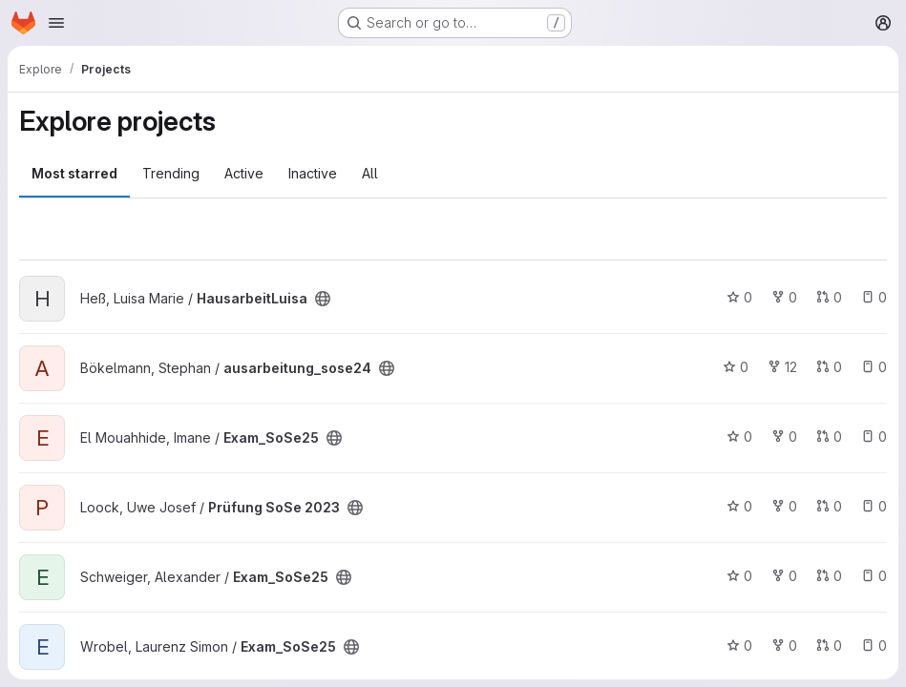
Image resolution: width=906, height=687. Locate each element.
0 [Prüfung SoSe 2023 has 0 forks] (784, 506)
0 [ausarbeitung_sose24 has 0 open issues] (874, 367)
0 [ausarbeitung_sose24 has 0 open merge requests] (829, 367)
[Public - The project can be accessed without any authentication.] (322, 298)
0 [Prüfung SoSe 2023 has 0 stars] (739, 506)
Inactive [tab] (312, 173)
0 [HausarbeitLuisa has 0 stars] (739, 297)
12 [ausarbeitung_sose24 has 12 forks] (782, 367)
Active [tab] (243, 173)
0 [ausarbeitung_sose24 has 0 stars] (735, 367)
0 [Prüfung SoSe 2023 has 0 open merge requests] (829, 506)
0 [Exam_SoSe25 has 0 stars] (739, 436)
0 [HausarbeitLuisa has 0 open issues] (874, 297)
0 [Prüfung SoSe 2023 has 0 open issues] (874, 506)
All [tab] (370, 173)
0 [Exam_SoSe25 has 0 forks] (784, 436)
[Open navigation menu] (56, 23)
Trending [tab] (171, 173)
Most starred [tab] (74, 173)
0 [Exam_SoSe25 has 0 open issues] (874, 436)
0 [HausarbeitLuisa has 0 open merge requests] (829, 297)
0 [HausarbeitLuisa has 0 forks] (784, 297)
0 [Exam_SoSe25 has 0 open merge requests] (829, 436)
